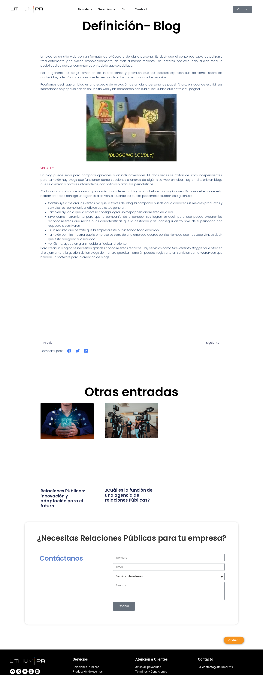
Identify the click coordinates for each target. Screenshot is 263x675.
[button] (69, 351)
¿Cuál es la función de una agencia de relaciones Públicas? (129, 495)
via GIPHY (47, 168)
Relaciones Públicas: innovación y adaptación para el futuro (63, 498)
